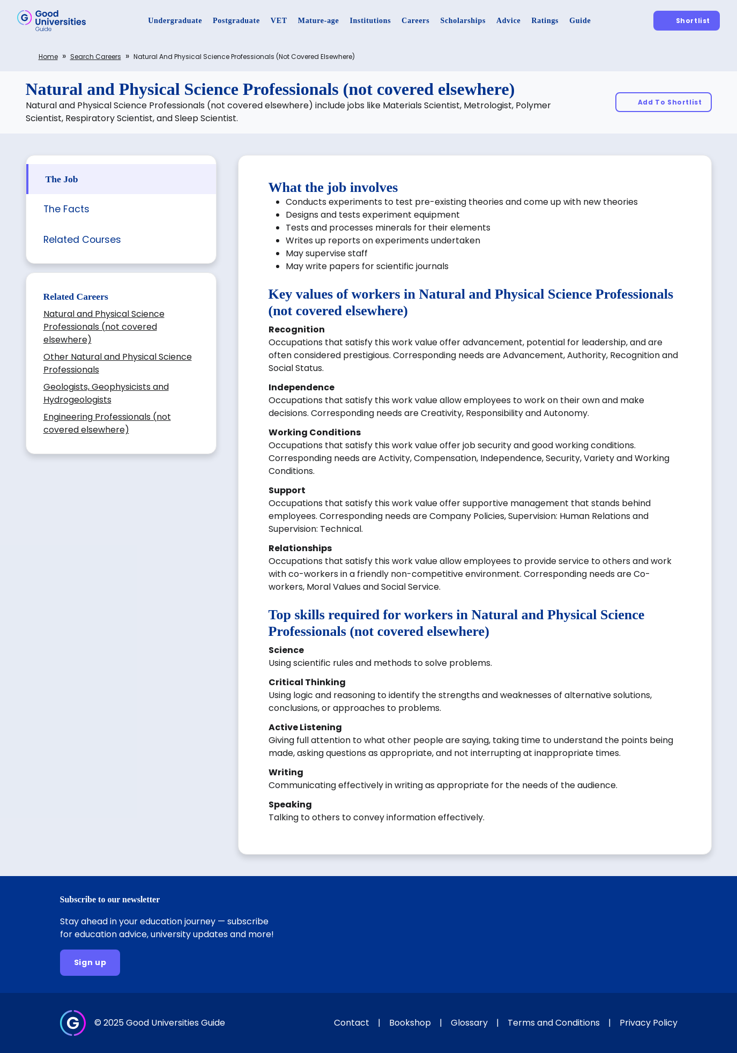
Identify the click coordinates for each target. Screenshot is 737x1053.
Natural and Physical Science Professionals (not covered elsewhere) (104, 327)
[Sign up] (90, 963)
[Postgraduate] (236, 21)
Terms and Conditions (554, 1023)
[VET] (279, 21)
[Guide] (580, 21)
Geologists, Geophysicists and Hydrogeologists (106, 393)
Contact (351, 1023)
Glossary (469, 1023)
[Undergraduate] (175, 21)
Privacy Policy (649, 1023)
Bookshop (410, 1023)
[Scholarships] (463, 21)
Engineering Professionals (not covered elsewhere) (107, 423)
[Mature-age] (318, 21)
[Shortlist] (686, 21)
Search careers (95, 56)
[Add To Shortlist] (663, 102)
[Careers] (415, 21)
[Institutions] (370, 21)
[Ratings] (545, 21)
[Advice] (508, 21)
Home (48, 56)
